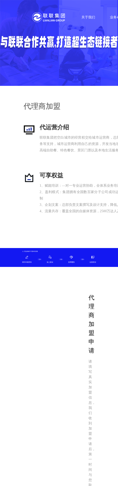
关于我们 (88, 17)
